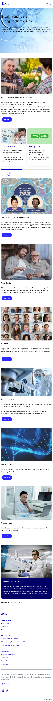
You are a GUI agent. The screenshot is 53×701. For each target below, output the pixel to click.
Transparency (5, 651)
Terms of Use (4, 664)
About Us (5, 623)
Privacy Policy (5, 657)
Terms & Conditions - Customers (10, 645)
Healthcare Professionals (8, 654)
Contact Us (4, 661)
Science (4, 626)
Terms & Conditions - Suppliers (9, 638)
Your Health (6, 620)
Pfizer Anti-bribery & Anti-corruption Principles (13, 642)
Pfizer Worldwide (5, 635)
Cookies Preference (47, 699)
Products (4, 629)
